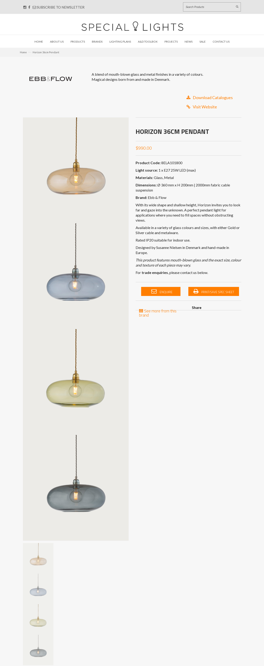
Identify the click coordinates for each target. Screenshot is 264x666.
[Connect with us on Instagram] (24, 7)
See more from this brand (158, 312)
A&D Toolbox (148, 41)
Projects (171, 41)
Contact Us (221, 41)
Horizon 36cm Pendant (46, 52)
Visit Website (201, 106)
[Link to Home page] (132, 26)
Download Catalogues (209, 97)
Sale (202, 41)
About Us (57, 41)
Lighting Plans (120, 41)
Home (38, 41)
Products (78, 41)
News (189, 41)
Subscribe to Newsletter (58, 7)
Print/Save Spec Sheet (213, 291)
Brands (97, 41)
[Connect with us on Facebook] (29, 7)
